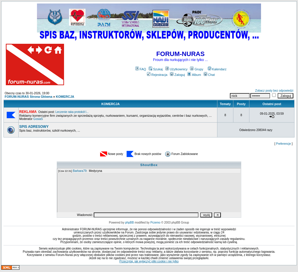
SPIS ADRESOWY (34, 127)
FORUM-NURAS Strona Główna (28, 96)
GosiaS (38, 119)
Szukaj (156, 69)
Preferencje (283, 143)
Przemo (155, 222)
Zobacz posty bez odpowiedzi (274, 90)
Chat (209, 74)
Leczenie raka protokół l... (71, 112)
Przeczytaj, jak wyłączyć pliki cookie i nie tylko (148, 261)
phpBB (129, 222)
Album (194, 74)
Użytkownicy (176, 69)
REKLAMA (28, 112)
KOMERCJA (65, 96)
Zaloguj (177, 74)
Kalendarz (217, 69)
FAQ (140, 69)
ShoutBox (149, 165)
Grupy (196, 69)
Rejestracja (157, 74)
